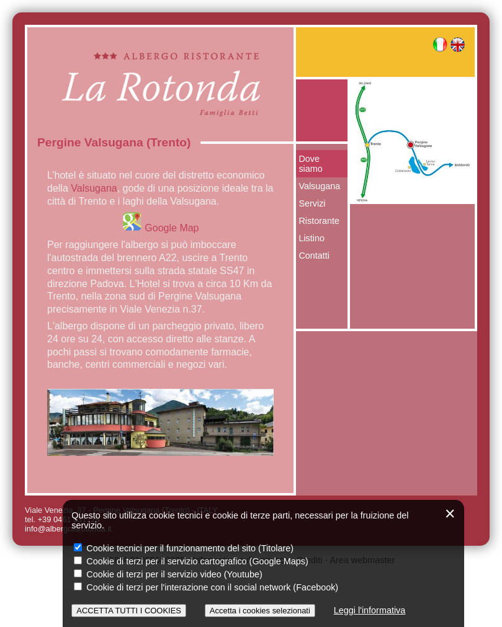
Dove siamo (310, 164)
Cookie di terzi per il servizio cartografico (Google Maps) (191, 561)
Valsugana (94, 188)
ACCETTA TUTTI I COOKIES (128, 610)
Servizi (311, 203)
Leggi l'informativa (370, 610)
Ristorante (318, 221)
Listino (311, 238)
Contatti (313, 255)
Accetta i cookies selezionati (260, 610)
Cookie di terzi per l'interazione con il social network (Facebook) (206, 587)
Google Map (160, 228)
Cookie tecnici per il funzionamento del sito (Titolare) (184, 548)
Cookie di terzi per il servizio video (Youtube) (168, 574)
